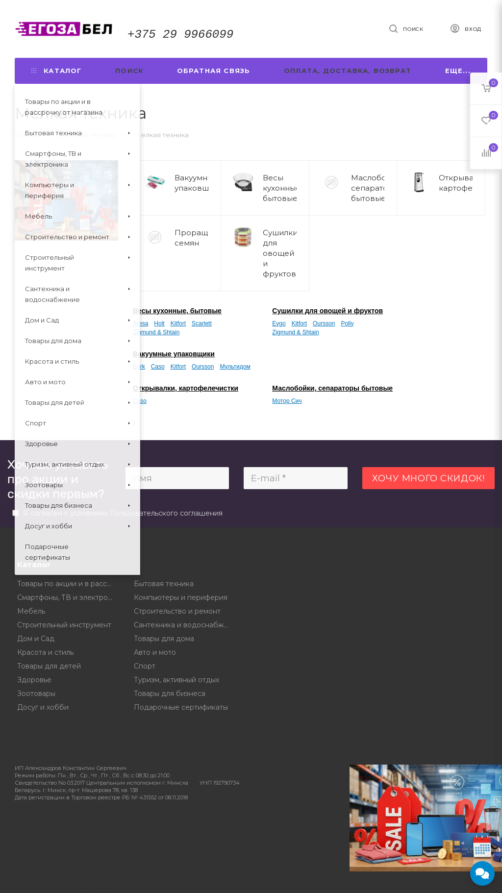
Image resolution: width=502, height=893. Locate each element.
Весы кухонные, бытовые (177, 311)
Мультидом (235, 366)
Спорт (144, 666)
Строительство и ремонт (177, 611)
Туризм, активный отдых (176, 679)
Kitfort (178, 323)
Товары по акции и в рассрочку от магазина (68, 583)
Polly (347, 323)
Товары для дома (164, 638)
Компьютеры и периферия (180, 597)
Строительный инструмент (64, 624)
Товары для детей (49, 666)
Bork (139, 366)
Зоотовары (36, 693)
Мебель (31, 611)
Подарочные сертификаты (181, 707)
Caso (158, 366)
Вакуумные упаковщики (174, 354)
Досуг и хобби (43, 707)
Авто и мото (155, 652)
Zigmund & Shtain (156, 332)
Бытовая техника (164, 583)
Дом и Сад (35, 638)
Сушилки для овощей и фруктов (327, 311)
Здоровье (34, 679)
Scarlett (202, 323)
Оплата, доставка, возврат (347, 70)
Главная (28, 135)
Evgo (278, 323)
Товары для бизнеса (169, 693)
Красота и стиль (45, 652)
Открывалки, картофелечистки (185, 388)
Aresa (140, 323)
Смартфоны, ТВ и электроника (68, 597)
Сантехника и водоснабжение (185, 624)
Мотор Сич (286, 400)
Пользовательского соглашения (166, 513)
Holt (159, 323)
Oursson (324, 323)
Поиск (129, 70)
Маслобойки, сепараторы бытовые (332, 388)
